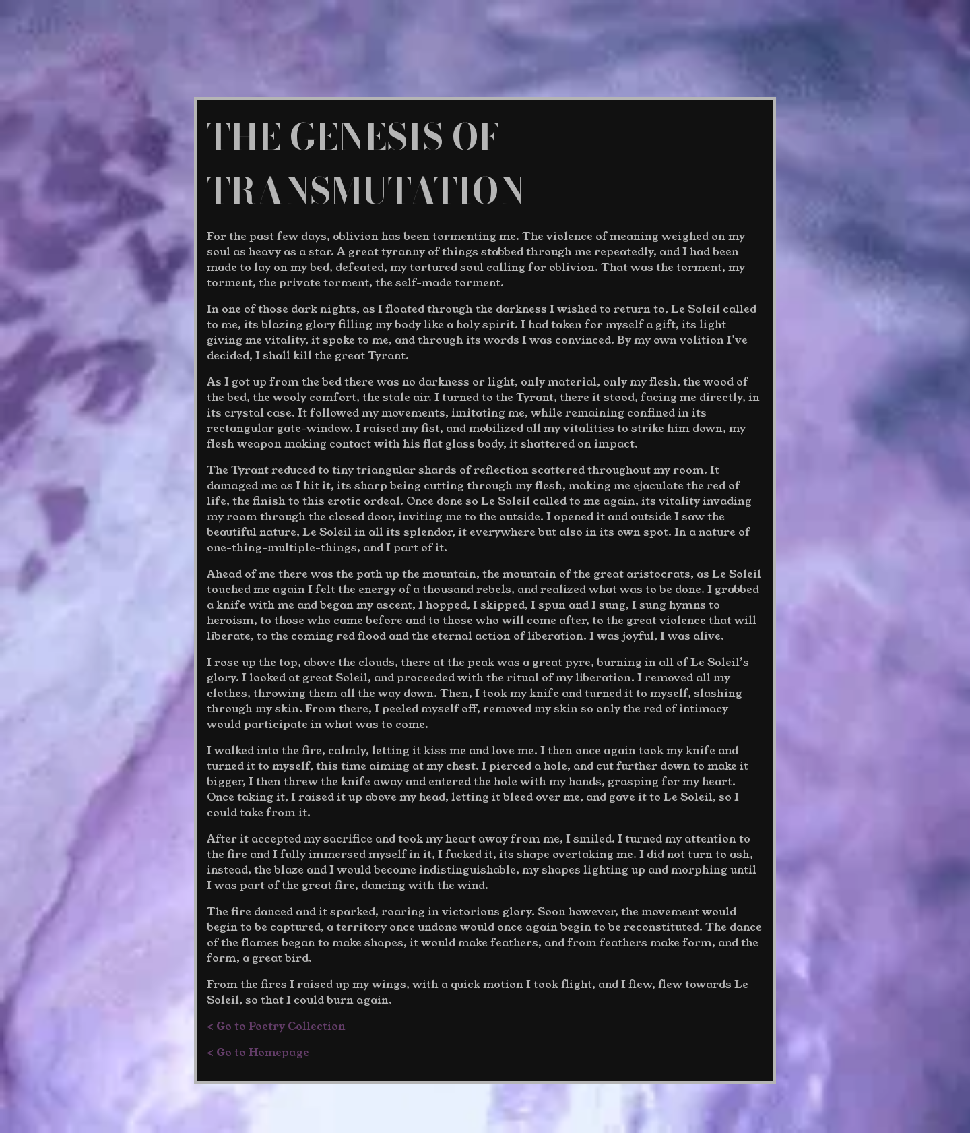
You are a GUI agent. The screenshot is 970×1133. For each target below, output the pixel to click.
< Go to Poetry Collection (276, 1026)
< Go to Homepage (258, 1052)
